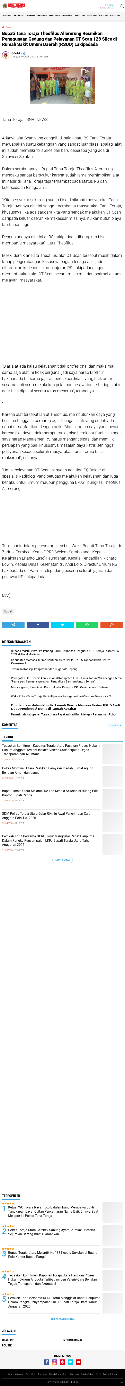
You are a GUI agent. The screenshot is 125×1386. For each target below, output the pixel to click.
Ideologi (80, 15)
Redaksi (42, 1374)
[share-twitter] (62, 625)
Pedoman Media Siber (82, 1374)
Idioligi (103, 15)
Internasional (72, 1340)
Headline (54, 15)
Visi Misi (30, 1374)
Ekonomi (19, 15)
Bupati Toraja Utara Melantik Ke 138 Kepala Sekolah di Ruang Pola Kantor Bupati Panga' (50, 793)
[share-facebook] (38, 625)
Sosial (9, 27)
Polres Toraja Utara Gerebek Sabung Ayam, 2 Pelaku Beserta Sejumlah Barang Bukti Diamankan (51, 1232)
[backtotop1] (121, 1382)
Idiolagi (92, 15)
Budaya (7, 15)
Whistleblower (16, 1374)
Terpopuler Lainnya (62, 1319)
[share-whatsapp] (87, 625)
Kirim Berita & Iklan (106, 1374)
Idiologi (115, 15)
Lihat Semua (62, 860)
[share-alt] (13, 625)
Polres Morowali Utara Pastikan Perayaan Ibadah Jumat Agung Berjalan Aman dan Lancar (47, 770)
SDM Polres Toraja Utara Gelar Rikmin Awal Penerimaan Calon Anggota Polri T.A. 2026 (47, 816)
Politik (7, 1345)
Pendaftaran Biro (58, 1374)
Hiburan (67, 15)
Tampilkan (115, 725)
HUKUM (31, 15)
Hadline (42, 15)
